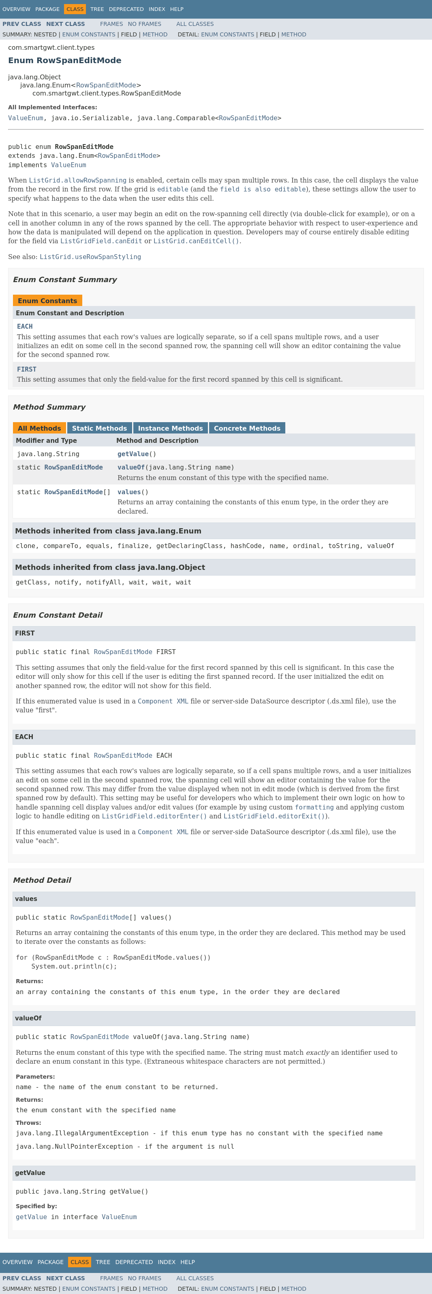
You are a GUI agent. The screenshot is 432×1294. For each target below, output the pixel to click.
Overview (16, 9)
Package (47, 9)
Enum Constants (88, 34)
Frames (111, 24)
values (129, 492)
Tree (97, 9)
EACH (25, 326)
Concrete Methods (247, 428)
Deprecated (126, 9)
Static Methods (99, 428)
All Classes (195, 24)
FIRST (26, 369)
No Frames (145, 24)
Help (177, 9)
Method (155, 34)
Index (157, 9)
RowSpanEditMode (106, 85)
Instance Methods (170, 428)
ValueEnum (25, 118)
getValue (133, 454)
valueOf (131, 467)
